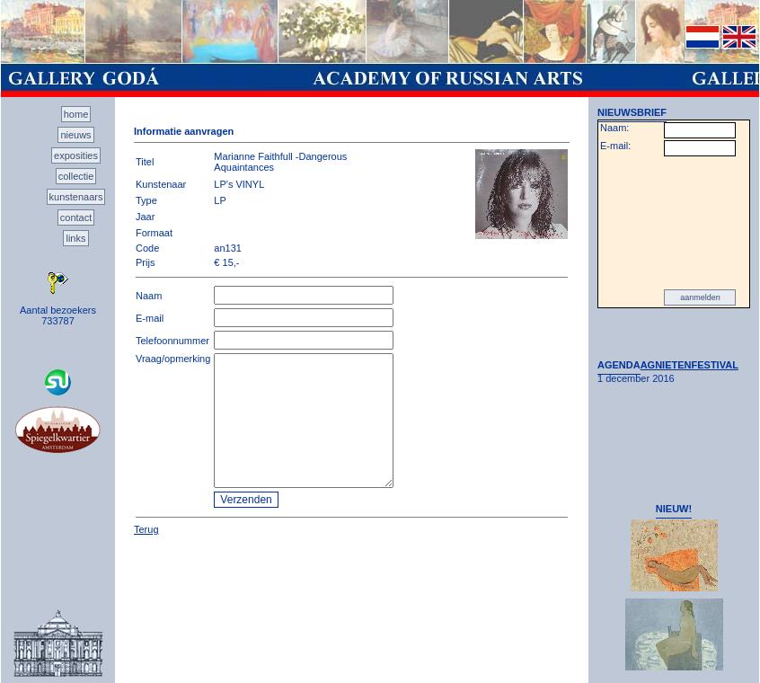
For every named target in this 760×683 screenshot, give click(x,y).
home (76, 114)
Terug (146, 529)
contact (76, 217)
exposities (76, 155)
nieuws (75, 134)
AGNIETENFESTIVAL (689, 364)
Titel (145, 161)
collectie (76, 176)
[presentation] (673, 223)
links (75, 238)
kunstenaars (76, 196)
